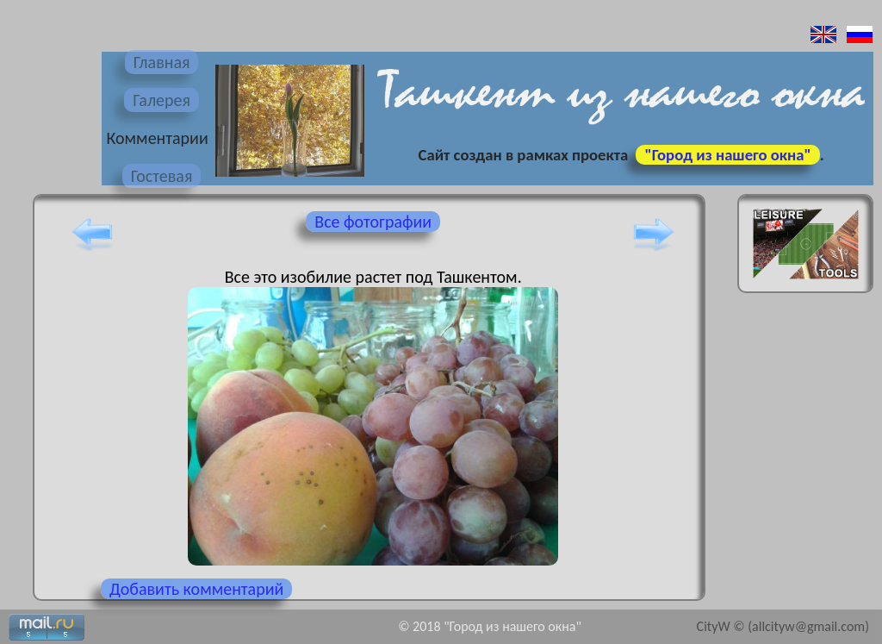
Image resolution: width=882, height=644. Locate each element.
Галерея (161, 100)
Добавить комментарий (196, 588)
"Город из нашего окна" (727, 155)
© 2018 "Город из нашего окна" (489, 626)
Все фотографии (373, 221)
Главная (162, 62)
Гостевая (162, 176)
